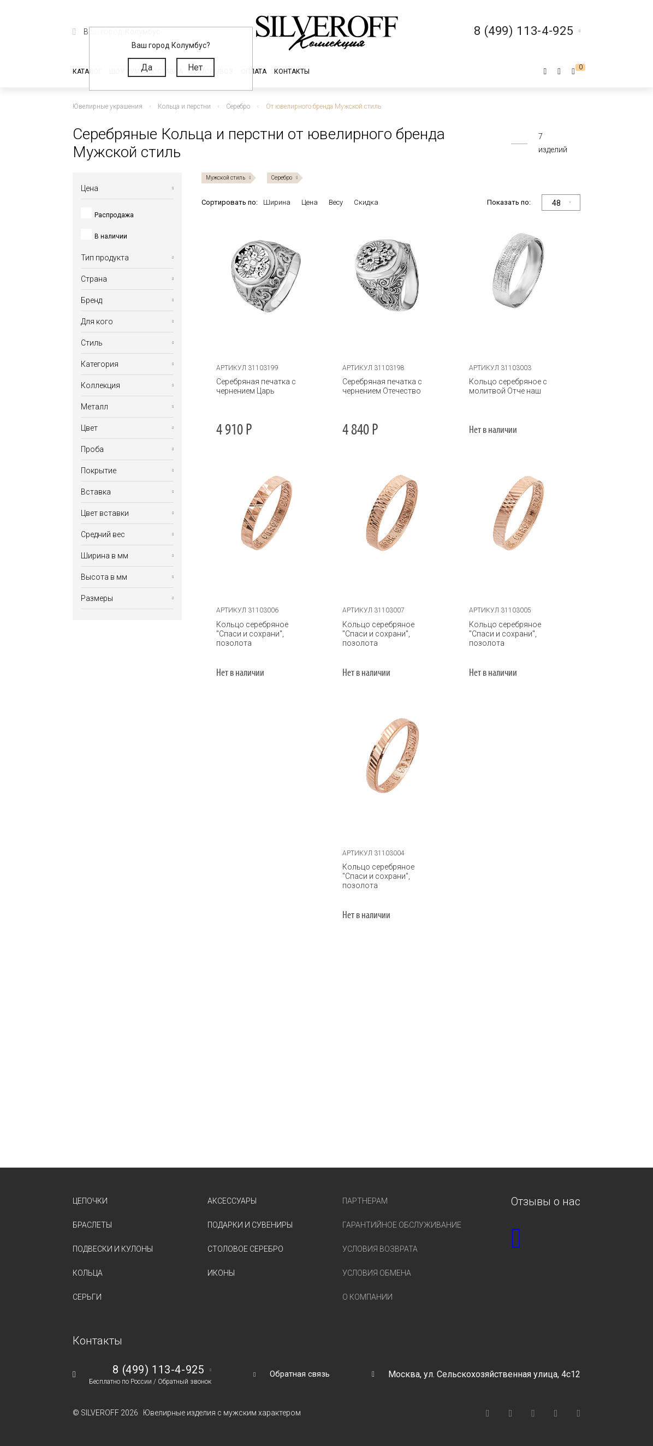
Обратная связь (299, 1373)
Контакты (292, 71)
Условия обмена (376, 1273)
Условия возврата (380, 1249)
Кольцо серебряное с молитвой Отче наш (505, 386)
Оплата (253, 71)
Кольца (88, 1273)
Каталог (87, 71)
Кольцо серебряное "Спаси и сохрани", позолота (262, 629)
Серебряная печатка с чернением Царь (253, 386)
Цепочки (90, 1201)
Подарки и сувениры (250, 1225)
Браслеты (92, 1225)
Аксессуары (232, 1201)
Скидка (366, 202)
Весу (336, 202)
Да (146, 67)
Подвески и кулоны (113, 1249)
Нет (195, 67)
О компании (367, 1297)
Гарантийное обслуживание (401, 1225)
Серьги (87, 1297)
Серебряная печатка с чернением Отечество (379, 386)
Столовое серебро (245, 1249)
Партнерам (365, 1201)
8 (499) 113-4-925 (154, 1370)
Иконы (221, 1273)
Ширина (276, 202)
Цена (309, 202)
